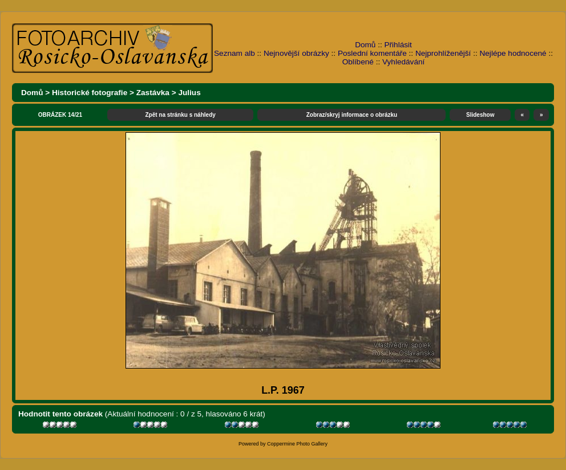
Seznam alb (234, 53)
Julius (189, 92)
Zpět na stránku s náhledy (180, 115)
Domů (365, 44)
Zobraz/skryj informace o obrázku (352, 115)
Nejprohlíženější (443, 53)
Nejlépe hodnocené (512, 53)
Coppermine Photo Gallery (297, 444)
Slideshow (480, 115)
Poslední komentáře (372, 53)
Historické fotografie (89, 92)
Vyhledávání (403, 62)
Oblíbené (358, 62)
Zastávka (152, 92)
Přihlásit (398, 44)
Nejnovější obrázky (296, 53)
